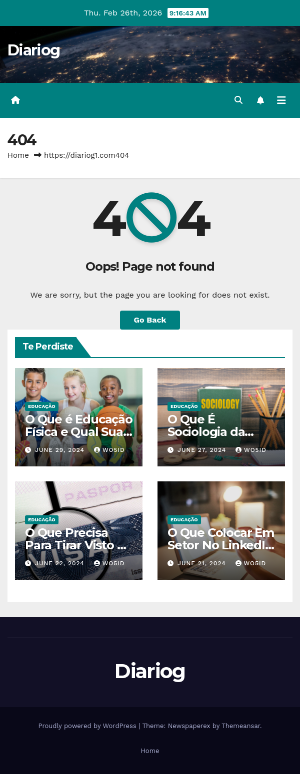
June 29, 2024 (61, 449)
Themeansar (241, 726)
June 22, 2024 (61, 563)
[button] (238, 100)
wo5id (109, 449)
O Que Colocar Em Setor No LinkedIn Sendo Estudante (221, 545)
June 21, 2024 (203, 563)
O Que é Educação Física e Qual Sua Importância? (78, 431)
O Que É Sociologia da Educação (206, 431)
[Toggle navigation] (281, 100)
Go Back (150, 320)
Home (18, 155)
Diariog (34, 50)
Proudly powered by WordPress (88, 726)
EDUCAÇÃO (42, 406)
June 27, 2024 (203, 449)
